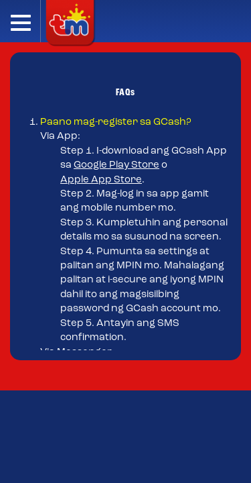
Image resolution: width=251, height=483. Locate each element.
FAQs (125, 93)
